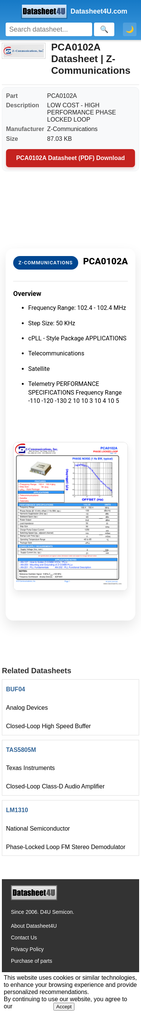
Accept (64, 1006)
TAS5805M (21, 750)
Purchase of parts (31, 961)
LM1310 (17, 810)
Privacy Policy (27, 949)
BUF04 (15, 689)
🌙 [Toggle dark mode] (130, 29)
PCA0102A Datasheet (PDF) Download (70, 158)
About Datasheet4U (34, 926)
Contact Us (24, 938)
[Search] (49, 29)
